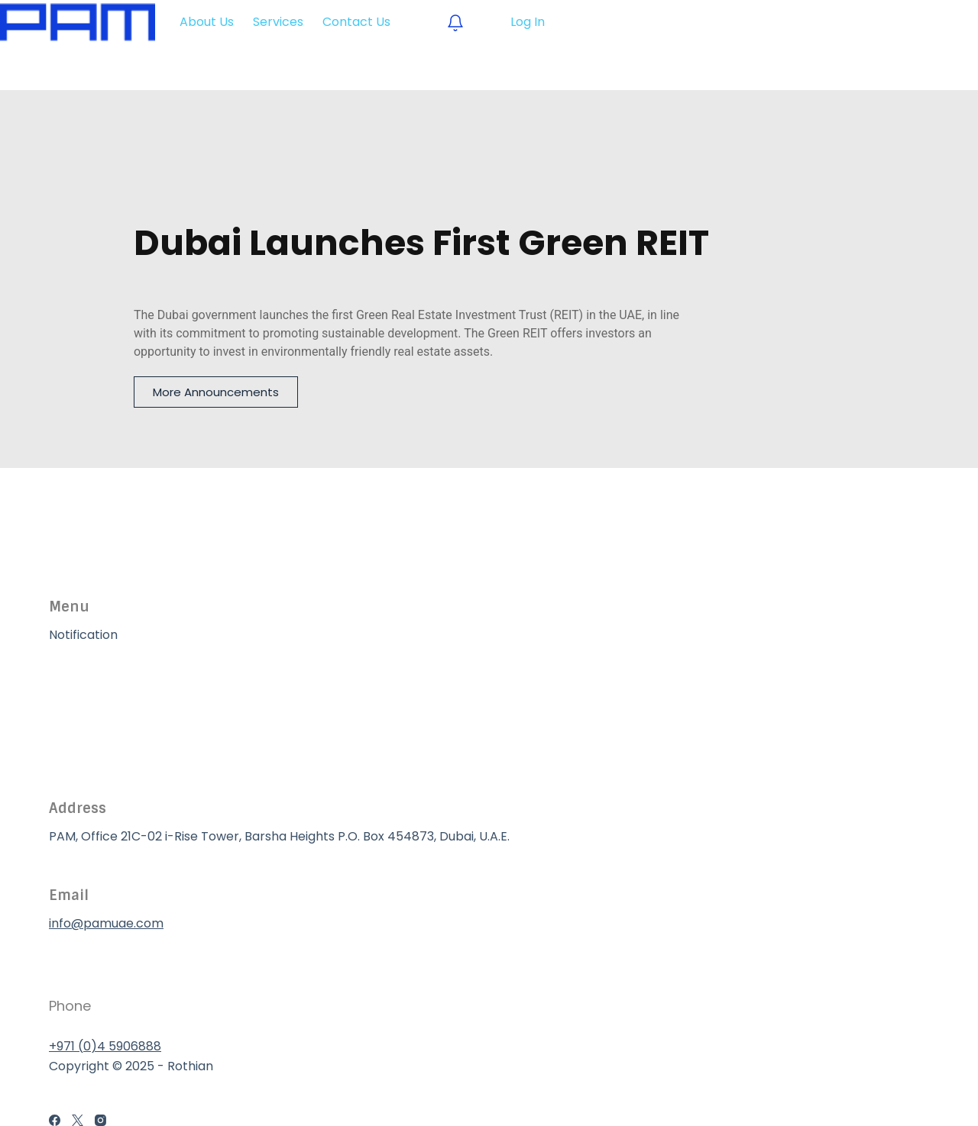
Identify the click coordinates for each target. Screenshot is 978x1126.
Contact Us (83, 750)
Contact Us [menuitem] (356, 22)
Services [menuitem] (278, 22)
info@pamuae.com (106, 923)
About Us (76, 673)
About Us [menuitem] (207, 22)
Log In (527, 22)
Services (74, 712)
